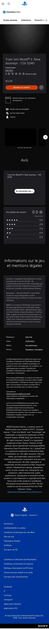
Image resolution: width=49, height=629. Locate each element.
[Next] (45, 137)
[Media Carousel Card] (20, 137)
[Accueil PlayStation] (24, 3)
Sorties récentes (10, 20)
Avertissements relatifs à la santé (18, 394)
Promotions (40, 20)
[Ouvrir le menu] (3, 4)
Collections (26, 20)
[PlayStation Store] (12, 12)
